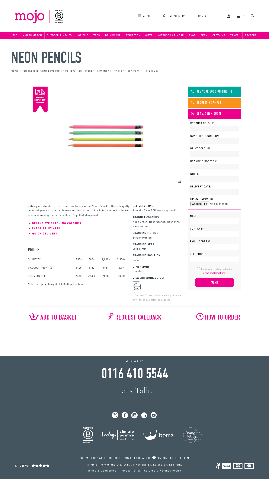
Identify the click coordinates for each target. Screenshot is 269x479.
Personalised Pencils (78, 70)
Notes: (195, 174)
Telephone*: (199, 254)
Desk (204, 35)
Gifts (149, 35)
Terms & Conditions (102, 470)
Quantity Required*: (204, 136)
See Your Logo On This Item (213, 91)
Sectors (251, 35)
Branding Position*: (204, 161)
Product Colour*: (202, 123)
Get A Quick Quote (206, 114)
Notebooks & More (170, 35)
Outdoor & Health (60, 35)
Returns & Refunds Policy (162, 470)
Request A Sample (206, 103)
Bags (192, 35)
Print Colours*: (201, 148)
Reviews (32, 466)
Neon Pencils (46, 58)
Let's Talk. (134, 390)
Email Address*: (201, 241)
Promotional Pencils (109, 70)
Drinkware (113, 35)
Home (15, 70)
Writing (83, 35)
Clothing (218, 35)
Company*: (197, 228)
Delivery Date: (200, 186)
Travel (235, 35)
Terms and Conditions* (214, 273)
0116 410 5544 (134, 374)
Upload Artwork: (202, 199)
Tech (96, 35)
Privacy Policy (130, 470)
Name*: (195, 216)
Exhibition (133, 35)
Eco (14, 35)
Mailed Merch (32, 35)
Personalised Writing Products (42, 70)
